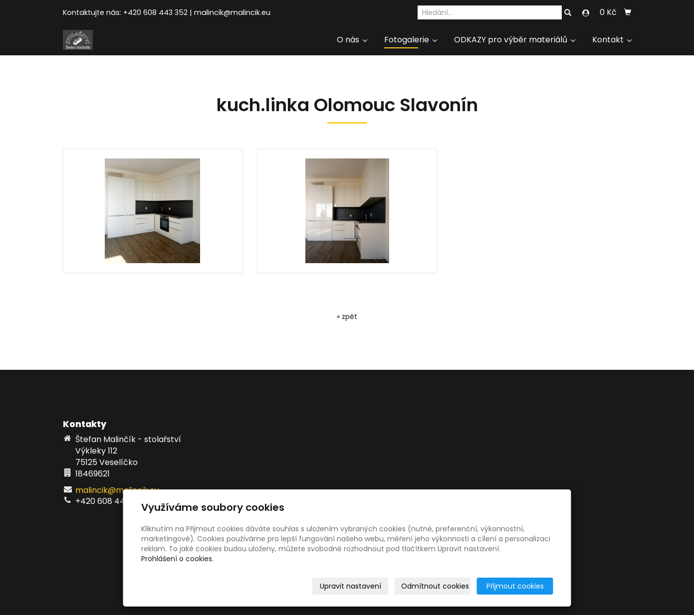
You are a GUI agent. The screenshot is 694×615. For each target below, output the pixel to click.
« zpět (347, 316)
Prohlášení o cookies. (177, 559)
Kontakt (612, 39)
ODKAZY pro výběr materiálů (514, 39)
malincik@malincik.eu (232, 12)
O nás (352, 39)
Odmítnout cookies (435, 586)
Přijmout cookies (515, 586)
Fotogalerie (410, 39)
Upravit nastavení (350, 586)
